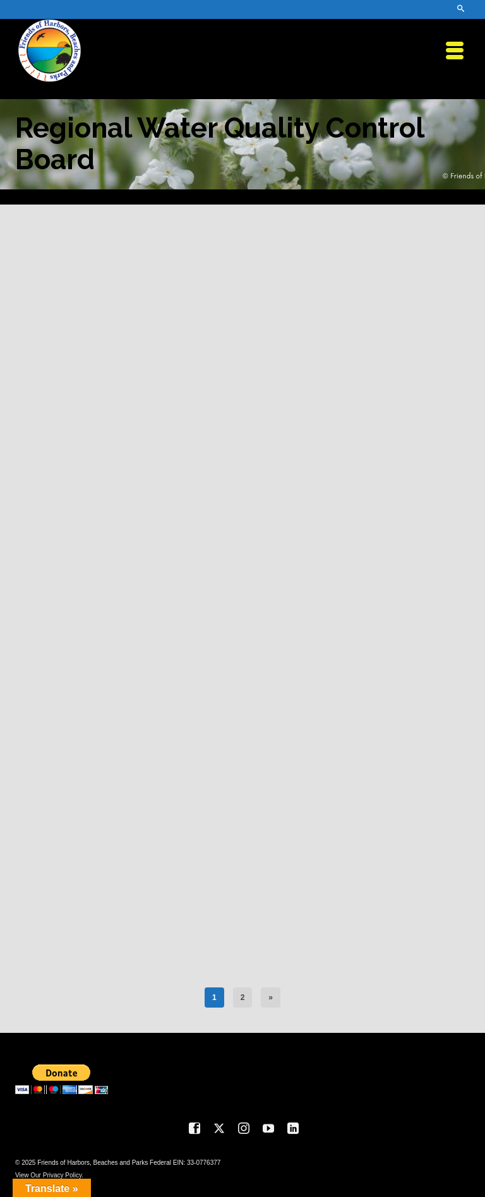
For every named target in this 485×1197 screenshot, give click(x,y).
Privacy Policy (62, 1175)
